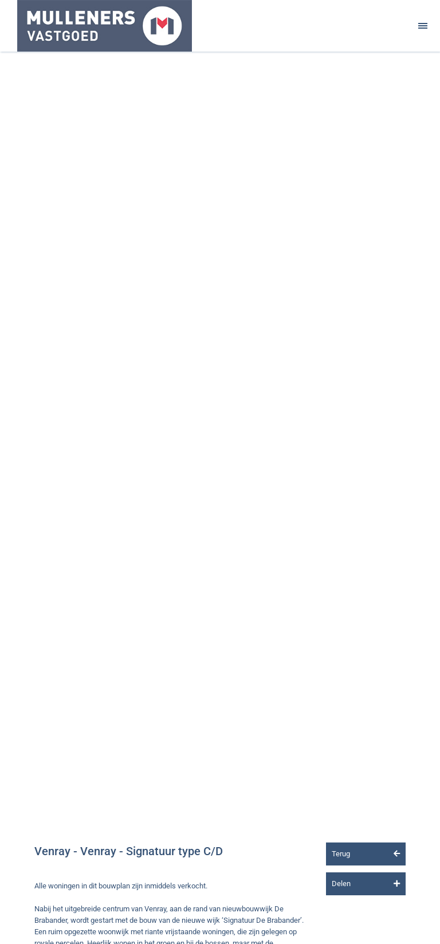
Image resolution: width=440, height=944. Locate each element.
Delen (366, 883)
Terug (366, 853)
